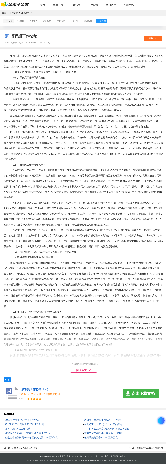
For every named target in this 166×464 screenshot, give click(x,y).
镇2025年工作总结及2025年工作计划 (24, 424)
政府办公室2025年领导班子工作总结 (103, 420)
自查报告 (33, 21)
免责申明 (104, 456)
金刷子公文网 (65, 456)
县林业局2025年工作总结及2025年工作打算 (28, 433)
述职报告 (47, 21)
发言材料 (20, 21)
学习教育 (111, 5)
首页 (42, 5)
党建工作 (58, 5)
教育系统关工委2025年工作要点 (101, 437)
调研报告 (88, 21)
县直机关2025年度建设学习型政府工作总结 (107, 428)
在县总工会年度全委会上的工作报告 (103, 424)
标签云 (122, 456)
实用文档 (129, 5)
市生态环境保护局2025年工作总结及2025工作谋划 (31, 437)
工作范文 (76, 5)
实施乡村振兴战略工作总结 (24, 447)
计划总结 (25, 13)
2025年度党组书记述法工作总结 (22, 420)
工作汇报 (74, 21)
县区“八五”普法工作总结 (17, 428)
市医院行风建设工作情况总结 (149, 447)
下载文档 (153, 38)
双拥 (7, 380)
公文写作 (93, 5)
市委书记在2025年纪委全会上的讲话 (103, 433)
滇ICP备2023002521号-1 (89, 456)
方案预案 (61, 21)
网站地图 (114, 456)
